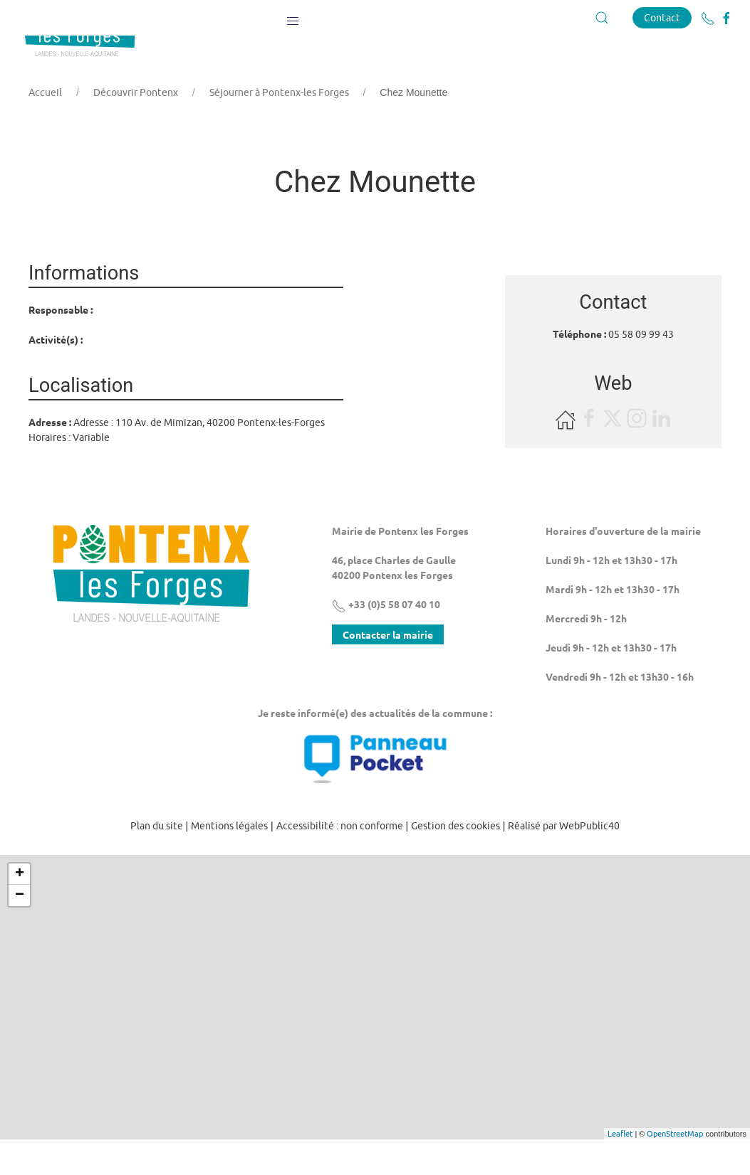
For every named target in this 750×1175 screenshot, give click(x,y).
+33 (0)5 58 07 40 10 (386, 639)
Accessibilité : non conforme (339, 861)
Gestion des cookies (455, 861)
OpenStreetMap (675, 1169)
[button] (293, 17)
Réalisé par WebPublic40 (564, 861)
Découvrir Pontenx (135, 128)
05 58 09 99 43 (641, 370)
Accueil (45, 128)
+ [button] (19, 909)
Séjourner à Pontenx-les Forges (279, 128)
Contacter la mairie (388, 670)
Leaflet (620, 1169)
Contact (662, 17)
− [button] (19, 931)
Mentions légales (229, 861)
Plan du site (156, 861)
